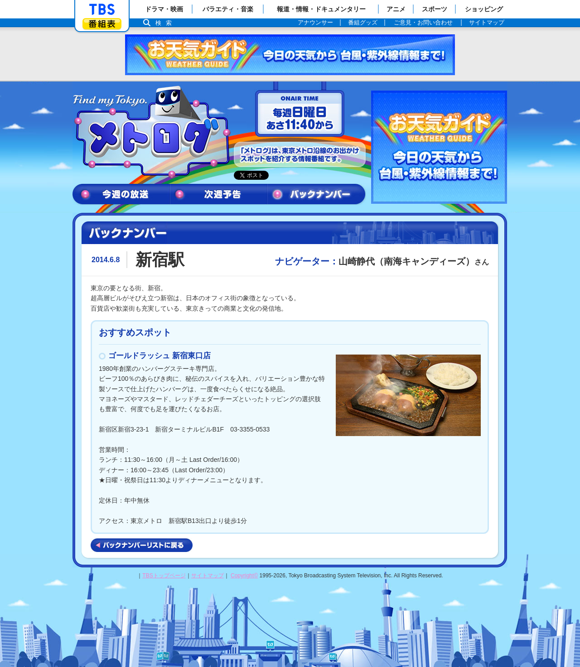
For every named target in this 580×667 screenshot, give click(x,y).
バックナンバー (316, 194)
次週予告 (218, 194)
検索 (165, 22)
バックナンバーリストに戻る (142, 545)
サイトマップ (207, 575)
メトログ (150, 132)
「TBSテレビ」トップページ (102, 9)
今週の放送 (121, 194)
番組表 (101, 23)
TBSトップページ (163, 575)
